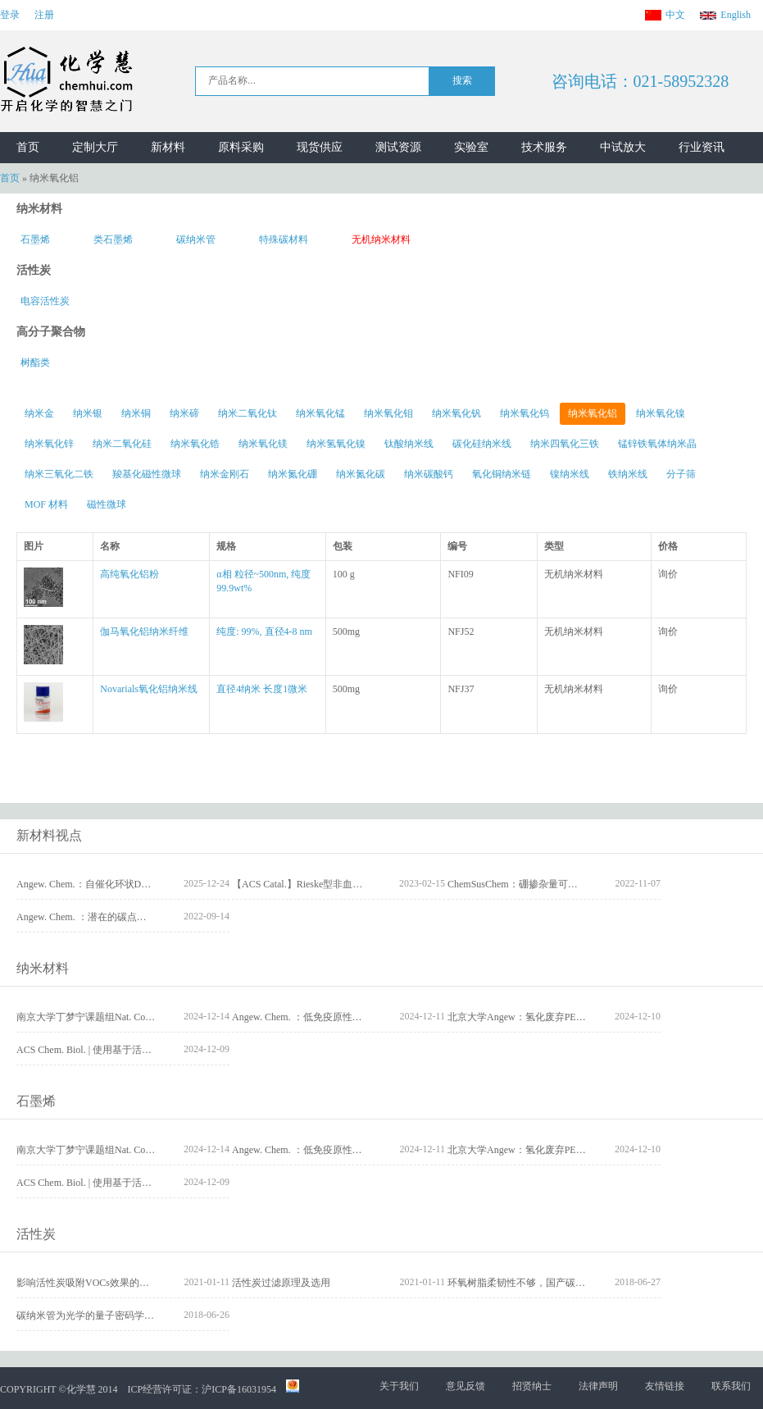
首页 (27, 147)
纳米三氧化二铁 (59, 474)
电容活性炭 (45, 301)
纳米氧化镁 (263, 443)
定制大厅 (95, 147)
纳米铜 (136, 413)
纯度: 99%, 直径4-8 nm (264, 631)
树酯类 (35, 362)
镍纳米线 (569, 474)
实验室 (471, 147)
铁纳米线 (627, 474)
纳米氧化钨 (524, 413)
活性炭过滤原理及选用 (281, 1282)
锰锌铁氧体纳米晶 (657, 443)
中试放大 (623, 147)
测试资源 (398, 147)
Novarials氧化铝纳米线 (149, 689)
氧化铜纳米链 (501, 474)
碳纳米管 (196, 239)
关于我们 (399, 1386)
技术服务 (544, 147)
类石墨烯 (113, 239)
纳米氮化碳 (360, 474)
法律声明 (598, 1386)
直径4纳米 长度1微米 (261, 689)
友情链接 (664, 1386)
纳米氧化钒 (456, 413)
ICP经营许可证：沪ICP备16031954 (202, 1389)
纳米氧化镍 (660, 413)
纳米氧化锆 (195, 443)
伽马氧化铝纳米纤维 (144, 631)
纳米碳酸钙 (428, 474)
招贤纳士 (532, 1386)
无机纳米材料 (381, 239)
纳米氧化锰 (320, 413)
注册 (44, 15)
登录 (10, 15)
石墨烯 (35, 239)
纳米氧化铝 (592, 413)
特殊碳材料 (283, 239)
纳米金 (39, 413)
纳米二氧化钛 (247, 413)
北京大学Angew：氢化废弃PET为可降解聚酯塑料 (554, 1017)
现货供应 (320, 147)
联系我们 (731, 1386)
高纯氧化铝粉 (129, 574)
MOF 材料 (46, 504)
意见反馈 (465, 1386)
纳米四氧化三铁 (564, 443)
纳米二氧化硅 (122, 443)
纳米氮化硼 (292, 474)
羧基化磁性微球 (146, 474)
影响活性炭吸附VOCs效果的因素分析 (97, 1282)
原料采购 (241, 147)
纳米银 (87, 413)
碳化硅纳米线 (481, 443)
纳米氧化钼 (388, 413)
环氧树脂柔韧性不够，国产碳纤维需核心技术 (545, 1282)
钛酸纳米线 (409, 443)
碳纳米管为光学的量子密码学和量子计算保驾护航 (124, 1315)
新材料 (168, 147)
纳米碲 (184, 413)
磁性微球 (106, 504)
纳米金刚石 (224, 474)
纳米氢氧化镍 (336, 443)
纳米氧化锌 (49, 443)
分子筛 (681, 474)
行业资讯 (701, 147)
